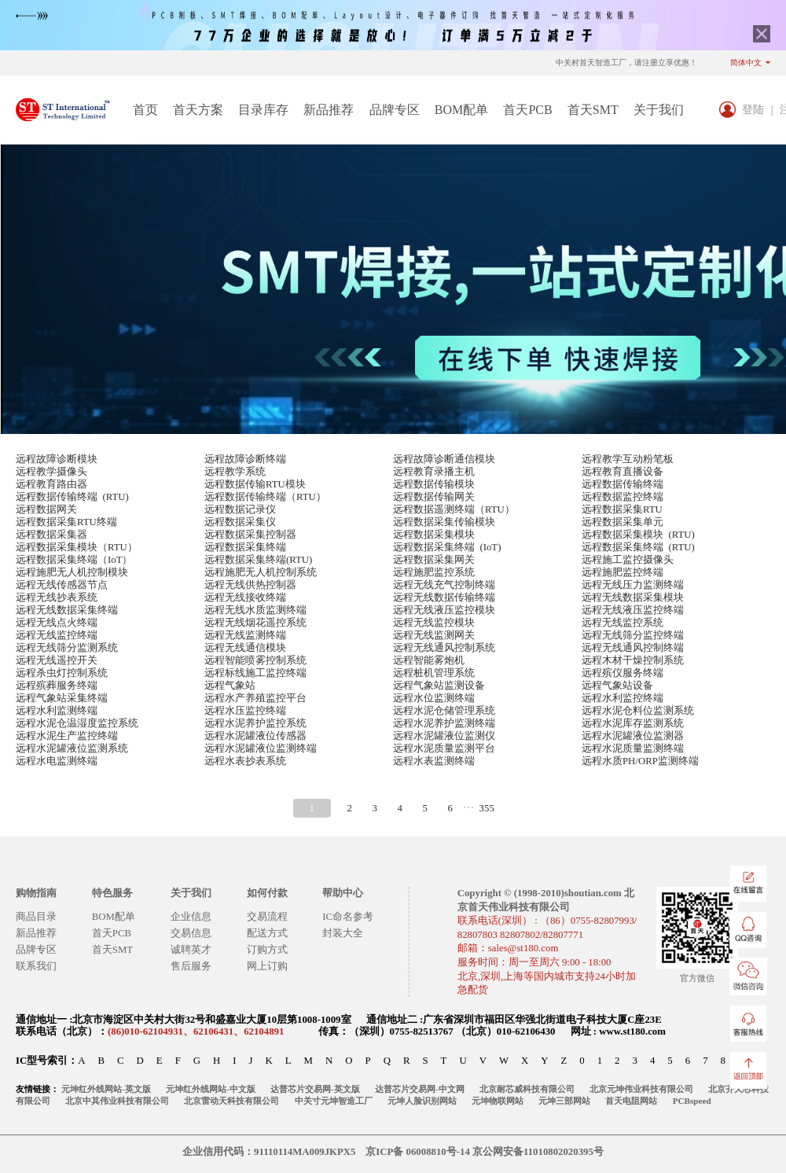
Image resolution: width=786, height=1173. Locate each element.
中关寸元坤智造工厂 (334, 1100)
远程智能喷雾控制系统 (255, 660)
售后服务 (191, 966)
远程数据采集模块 (434, 534)
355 (486, 808)
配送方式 (267, 933)
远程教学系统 (235, 471)
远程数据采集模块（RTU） (77, 547)
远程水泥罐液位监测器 (633, 735)
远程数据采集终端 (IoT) (447, 547)
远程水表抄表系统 (245, 761)
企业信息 (191, 916)
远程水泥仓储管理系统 (444, 710)
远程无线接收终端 (245, 597)
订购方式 (267, 949)
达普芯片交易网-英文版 (315, 1089)
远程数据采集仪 (240, 522)
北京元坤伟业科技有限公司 (641, 1089)
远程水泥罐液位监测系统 (72, 748)
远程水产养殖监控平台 (255, 698)
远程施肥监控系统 (434, 572)
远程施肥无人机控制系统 (260, 572)
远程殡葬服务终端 (56, 685)
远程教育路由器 (51, 484)
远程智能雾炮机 (429, 660)
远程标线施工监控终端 (255, 672)
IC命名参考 (347, 916)
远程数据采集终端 (245, 547)
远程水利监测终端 (56, 710)
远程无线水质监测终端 (255, 610)
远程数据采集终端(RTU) (258, 559)
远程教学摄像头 (51, 471)
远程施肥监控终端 (622, 572)
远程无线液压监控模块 (444, 610)
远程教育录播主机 (434, 471)
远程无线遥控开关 (56, 660)
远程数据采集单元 (622, 522)
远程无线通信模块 (245, 647)
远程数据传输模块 (434, 484)
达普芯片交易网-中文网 (420, 1089)
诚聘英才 (191, 949)
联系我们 (36, 966)
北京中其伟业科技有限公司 (117, 1100)
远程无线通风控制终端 (633, 647)
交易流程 (267, 916)
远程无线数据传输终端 (444, 597)
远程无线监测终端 (245, 635)
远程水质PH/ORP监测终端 (640, 761)
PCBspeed (692, 1100)
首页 (145, 109)
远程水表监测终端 (434, 761)
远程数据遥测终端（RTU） (454, 509)
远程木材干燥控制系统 (633, 660)
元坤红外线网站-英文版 (106, 1089)
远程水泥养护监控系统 (255, 723)
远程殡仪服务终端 (622, 672)
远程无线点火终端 (56, 622)
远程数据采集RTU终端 (66, 522)
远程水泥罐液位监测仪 (444, 735)
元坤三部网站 (564, 1100)
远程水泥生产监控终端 (67, 735)
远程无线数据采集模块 (633, 597)
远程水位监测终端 (434, 698)
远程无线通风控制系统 (444, 647)
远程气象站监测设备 (439, 685)
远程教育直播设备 (622, 471)
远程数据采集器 (51, 534)
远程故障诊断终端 (245, 459)
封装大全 (342, 933)
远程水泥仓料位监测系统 (638, 710)
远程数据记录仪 (240, 509)
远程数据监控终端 (622, 496)
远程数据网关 (46, 509)
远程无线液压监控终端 (633, 610)
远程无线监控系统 (622, 622)
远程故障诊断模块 (56, 459)
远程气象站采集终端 (62, 698)
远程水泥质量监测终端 (633, 748)
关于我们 (659, 109)
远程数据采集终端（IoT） (74, 559)
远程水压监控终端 (245, 710)
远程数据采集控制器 (250, 534)
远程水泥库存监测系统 (633, 723)
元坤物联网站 (497, 1100)
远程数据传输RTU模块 (255, 484)
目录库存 (263, 109)
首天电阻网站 (631, 1100)
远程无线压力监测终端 (633, 584)
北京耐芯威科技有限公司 (527, 1089)
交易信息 (191, 933)
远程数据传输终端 (622, 484)
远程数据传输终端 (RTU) (72, 496)
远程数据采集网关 (434, 559)
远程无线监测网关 (434, 635)
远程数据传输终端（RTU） (265, 496)
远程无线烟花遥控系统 (255, 622)
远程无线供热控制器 (250, 584)
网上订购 (267, 966)
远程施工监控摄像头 (628, 559)
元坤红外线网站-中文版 (210, 1089)
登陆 (753, 109)
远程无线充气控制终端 (444, 584)
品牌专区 (394, 109)
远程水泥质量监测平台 (444, 748)
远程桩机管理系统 (434, 672)
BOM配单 (461, 109)
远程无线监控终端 (56, 635)
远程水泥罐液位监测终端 (260, 748)
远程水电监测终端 (56, 761)
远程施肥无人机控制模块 (72, 572)
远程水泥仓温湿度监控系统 (77, 723)
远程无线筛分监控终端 (633, 635)
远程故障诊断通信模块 (444, 459)
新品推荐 (328, 109)
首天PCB (527, 109)
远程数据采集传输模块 (444, 522)
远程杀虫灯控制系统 (62, 672)
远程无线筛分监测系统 (67, 647)
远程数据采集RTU (622, 509)
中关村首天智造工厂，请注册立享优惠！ (626, 62)
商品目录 (36, 916)
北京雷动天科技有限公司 (231, 1100)
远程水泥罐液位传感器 (255, 735)
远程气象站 (229, 685)
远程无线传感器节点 (62, 584)
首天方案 (198, 109)
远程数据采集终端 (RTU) (638, 547)
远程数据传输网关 (434, 496)
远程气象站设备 (617, 685)
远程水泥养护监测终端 (444, 723)
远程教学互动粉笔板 (628, 459)
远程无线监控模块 (434, 622)
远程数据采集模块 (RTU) (638, 534)
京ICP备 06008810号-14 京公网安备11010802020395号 (484, 1151)
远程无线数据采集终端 (67, 610)
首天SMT (593, 109)
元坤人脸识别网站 (422, 1100)
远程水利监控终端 (622, 698)
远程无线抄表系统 (56, 597)
